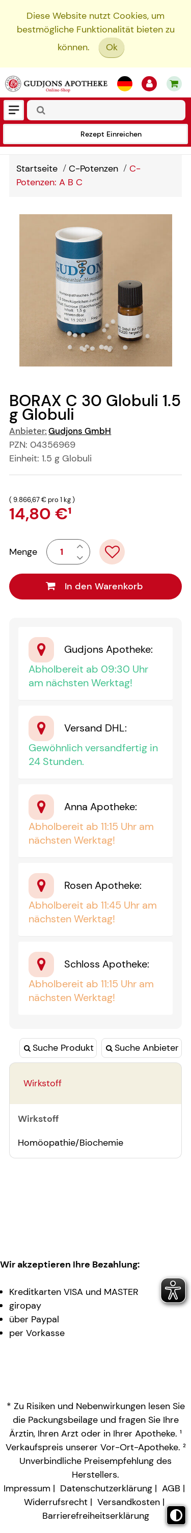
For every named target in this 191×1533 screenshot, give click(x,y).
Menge (23, 552)
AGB (171, 1488)
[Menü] (14, 110)
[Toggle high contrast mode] (176, 1515)
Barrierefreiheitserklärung (95, 1516)
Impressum (27, 1488)
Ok (112, 47)
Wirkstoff (42, 1083)
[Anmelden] (149, 84)
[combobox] (106, 110)
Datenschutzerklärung (106, 1488)
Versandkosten (128, 1502)
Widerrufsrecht (56, 1502)
